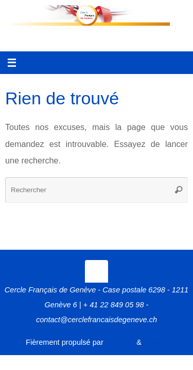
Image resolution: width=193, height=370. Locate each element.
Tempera (120, 342)
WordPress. (163, 342)
